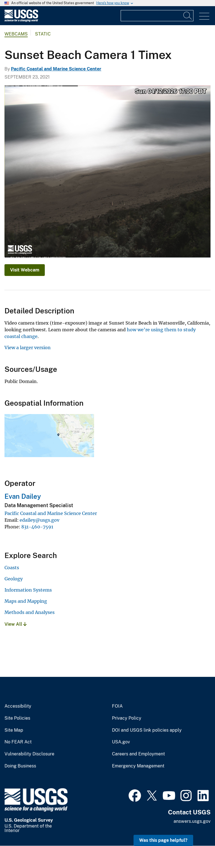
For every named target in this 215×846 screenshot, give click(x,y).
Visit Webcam (24, 270)
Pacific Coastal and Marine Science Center (56, 69)
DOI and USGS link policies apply (147, 730)
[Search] (187, 15)
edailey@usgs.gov (39, 520)
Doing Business (20, 766)
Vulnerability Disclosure (29, 754)
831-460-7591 (37, 527)
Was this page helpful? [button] (163, 840)
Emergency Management (138, 766)
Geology (13, 579)
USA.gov (121, 742)
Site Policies (17, 718)
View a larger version (27, 347)
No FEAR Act (18, 742)
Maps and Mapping (25, 601)
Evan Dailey (22, 496)
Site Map (13, 730)
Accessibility (17, 706)
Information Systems (28, 590)
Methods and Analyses (29, 612)
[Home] (21, 20)
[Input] (157, 15)
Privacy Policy (126, 718)
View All (15, 624)
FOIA (117, 706)
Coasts (11, 567)
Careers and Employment (138, 754)
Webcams (16, 34)
